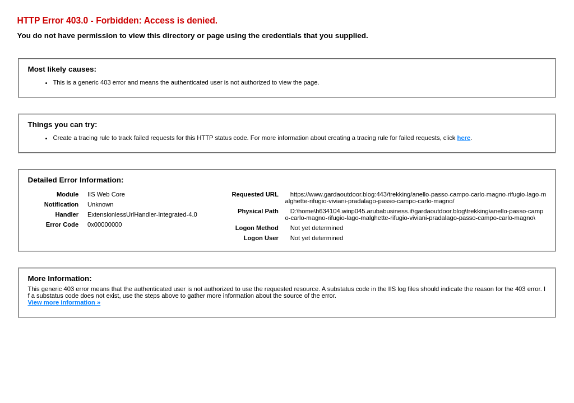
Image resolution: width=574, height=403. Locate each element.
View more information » (63, 302)
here (464, 137)
